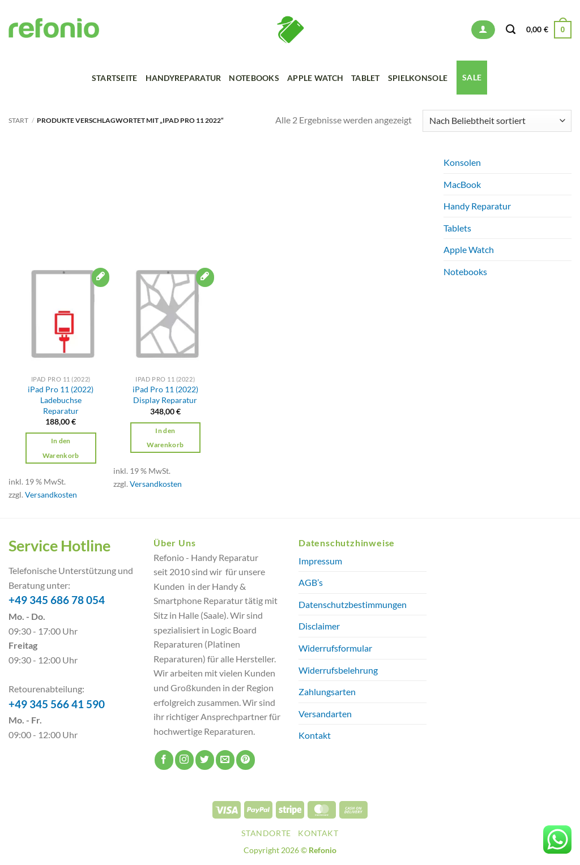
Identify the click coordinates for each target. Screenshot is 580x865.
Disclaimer (319, 625)
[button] (482, 29)
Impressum (320, 560)
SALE (471, 77)
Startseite (115, 78)
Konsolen (462, 162)
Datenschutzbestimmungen (352, 604)
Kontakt (314, 735)
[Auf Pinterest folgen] (245, 760)
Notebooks (254, 78)
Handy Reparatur (477, 205)
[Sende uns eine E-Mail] (225, 760)
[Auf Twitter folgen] (204, 760)
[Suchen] (510, 29)
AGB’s (310, 582)
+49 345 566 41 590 (56, 704)
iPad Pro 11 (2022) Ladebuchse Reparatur (60, 399)
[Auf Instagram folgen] (184, 760)
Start (18, 120)
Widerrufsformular (335, 648)
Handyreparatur (183, 78)
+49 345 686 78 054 (56, 600)
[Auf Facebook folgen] (164, 760)
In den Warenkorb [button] (60, 448)
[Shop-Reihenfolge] (497, 121)
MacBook (462, 184)
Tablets (457, 227)
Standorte (266, 833)
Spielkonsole (417, 78)
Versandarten (325, 713)
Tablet (365, 78)
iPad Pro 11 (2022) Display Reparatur (165, 394)
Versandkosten (51, 494)
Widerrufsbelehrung (338, 670)
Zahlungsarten (327, 691)
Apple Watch (315, 78)
